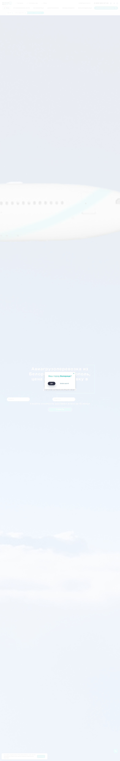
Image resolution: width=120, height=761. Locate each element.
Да (52, 383)
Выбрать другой (64, 383)
